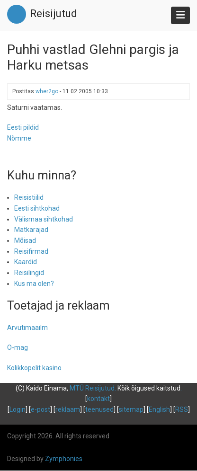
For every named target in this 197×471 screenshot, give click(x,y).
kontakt (98, 398)
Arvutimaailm (27, 327)
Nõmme (19, 138)
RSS (181, 409)
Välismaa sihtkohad (43, 219)
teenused (99, 409)
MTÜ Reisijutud (92, 388)
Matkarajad (31, 229)
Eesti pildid (23, 127)
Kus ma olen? (34, 283)
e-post (40, 409)
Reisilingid (29, 272)
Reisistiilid (29, 197)
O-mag (17, 347)
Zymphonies (63, 458)
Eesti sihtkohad (37, 208)
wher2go (47, 91)
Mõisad (25, 240)
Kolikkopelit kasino (34, 368)
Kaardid (25, 262)
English (159, 409)
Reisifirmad (31, 251)
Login (17, 409)
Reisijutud (53, 13)
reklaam (67, 409)
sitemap (131, 409)
